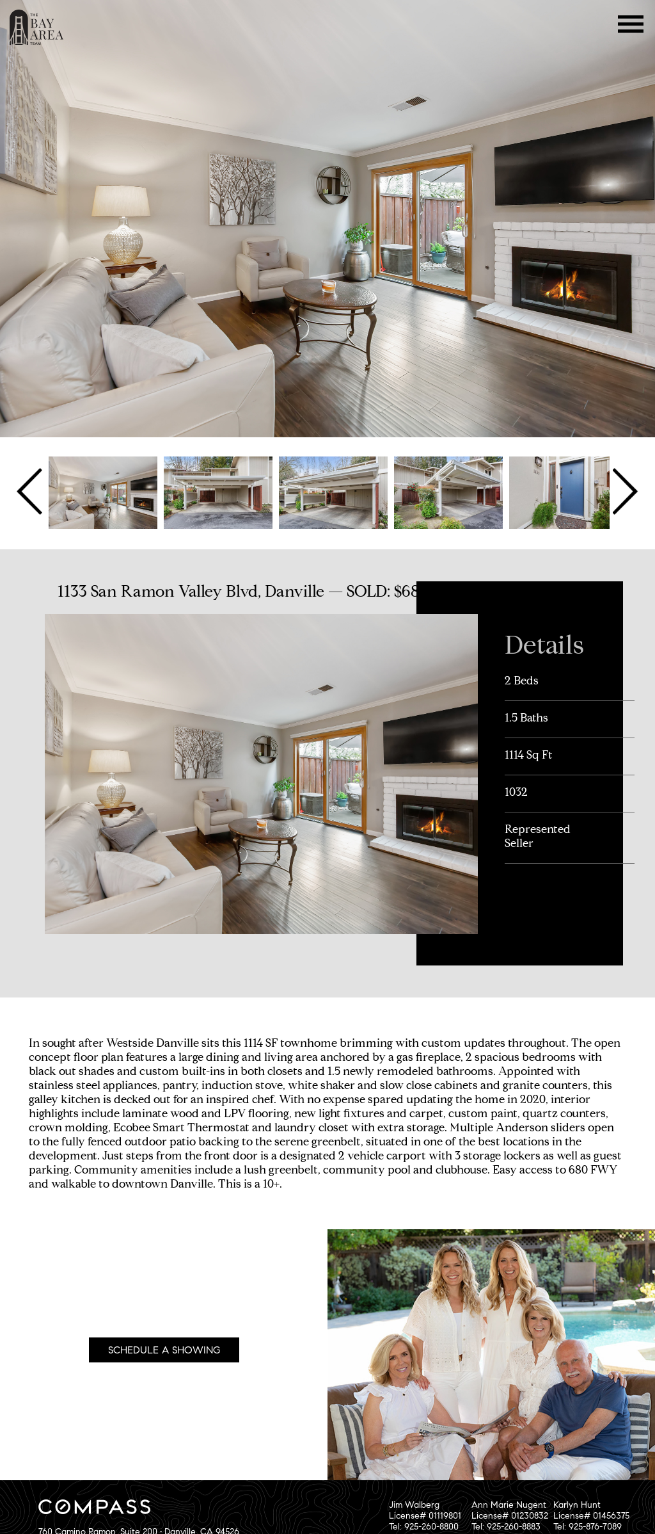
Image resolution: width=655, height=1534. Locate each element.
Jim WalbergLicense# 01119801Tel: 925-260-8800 (425, 1515)
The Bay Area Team (37, 27)
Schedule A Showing (164, 1350)
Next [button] (624, 491)
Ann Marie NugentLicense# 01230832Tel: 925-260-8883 (509, 1515)
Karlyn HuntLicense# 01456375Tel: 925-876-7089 (591, 1515)
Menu (631, 24)
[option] (103, 491)
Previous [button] (31, 491)
